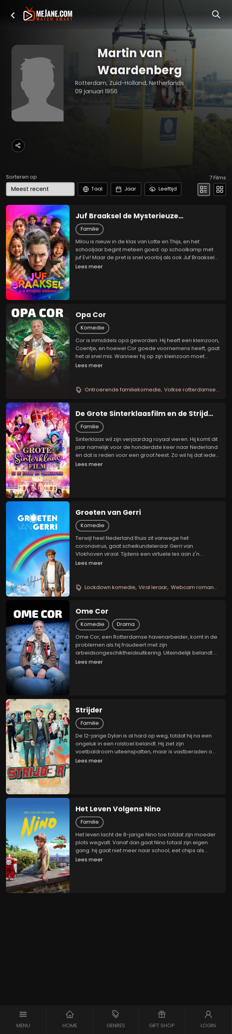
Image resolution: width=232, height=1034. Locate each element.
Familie (90, 229)
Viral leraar (153, 587)
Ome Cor (91, 611)
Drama (126, 624)
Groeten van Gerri (108, 512)
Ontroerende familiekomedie (123, 389)
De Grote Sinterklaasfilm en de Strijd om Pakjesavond (141, 413)
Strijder (88, 710)
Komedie (92, 327)
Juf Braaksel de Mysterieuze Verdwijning (126, 216)
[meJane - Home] (47, 14)
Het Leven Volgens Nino (118, 809)
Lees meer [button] (89, 266)
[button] (12, 15)
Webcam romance (195, 587)
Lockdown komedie (110, 587)
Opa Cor (90, 315)
